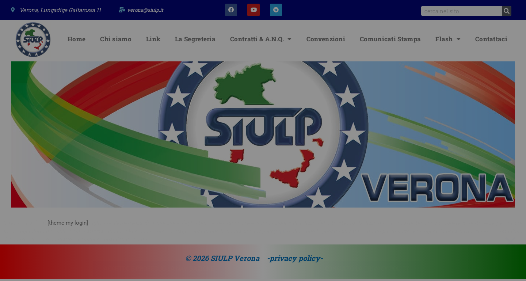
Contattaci (491, 41)
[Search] (506, 11)
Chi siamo (116, 41)
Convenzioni (325, 41)
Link (153, 41)
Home (76, 41)
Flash (448, 41)
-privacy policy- (295, 260)
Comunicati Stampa (390, 41)
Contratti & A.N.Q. (261, 41)
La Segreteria (195, 41)
